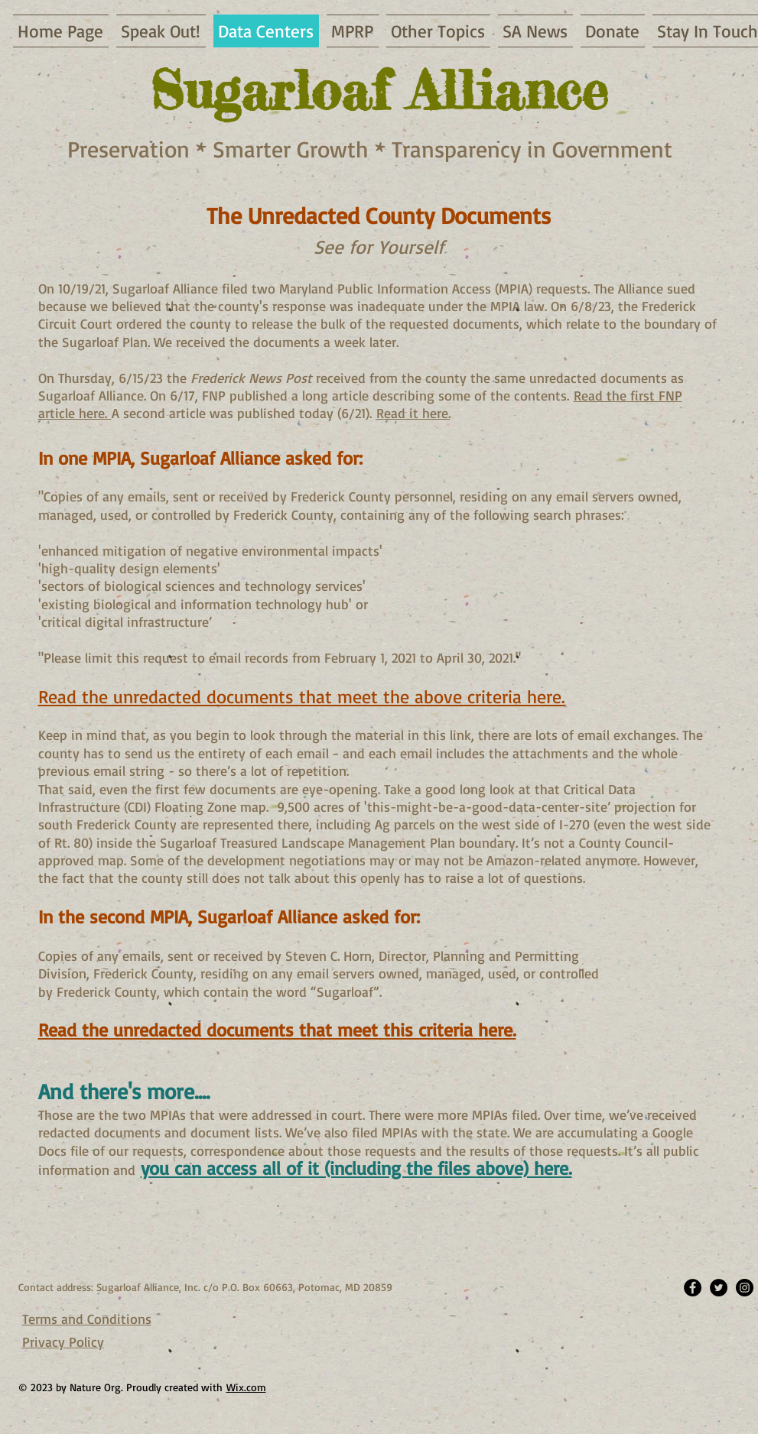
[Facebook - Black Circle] (692, 1287)
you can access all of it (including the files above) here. (356, 1168)
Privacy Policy (63, 1341)
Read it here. (413, 412)
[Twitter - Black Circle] (718, 1287)
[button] (535, 31)
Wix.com (246, 1386)
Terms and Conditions (86, 1318)
